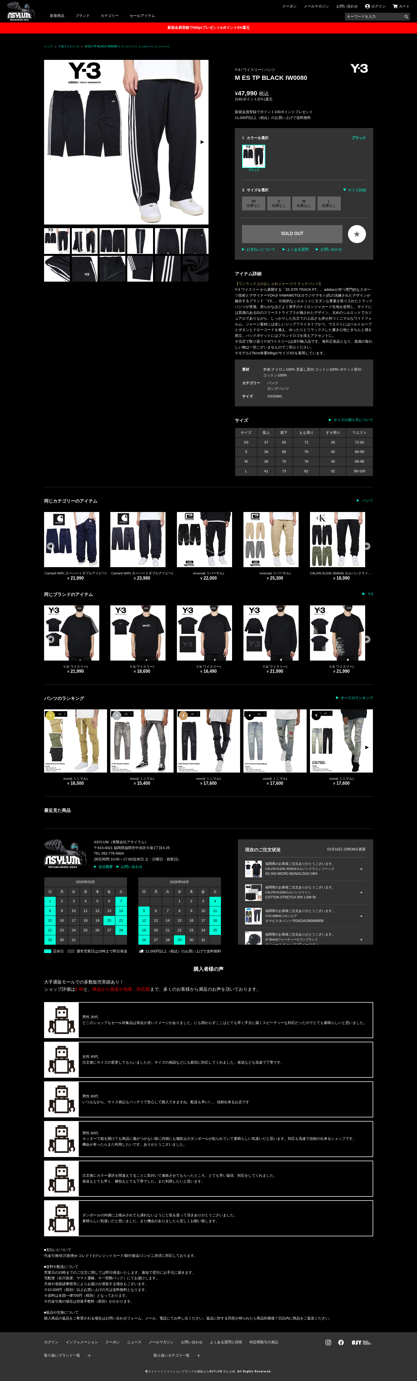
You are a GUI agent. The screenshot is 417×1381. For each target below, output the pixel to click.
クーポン (289, 6)
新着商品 (57, 16)
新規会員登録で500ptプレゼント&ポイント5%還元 (208, 28)
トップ (48, 46)
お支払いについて (260, 249)
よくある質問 (298, 249)
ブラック (253, 158)
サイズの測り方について (353, 420)
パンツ (269, 70)
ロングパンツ (278, 388)
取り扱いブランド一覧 (62, 1355)
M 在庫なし (304, 203)
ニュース (134, 1342)
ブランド (82, 16)
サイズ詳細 (357, 190)
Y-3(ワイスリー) (69, 46)
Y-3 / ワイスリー (248, 70)
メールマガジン (316, 6)
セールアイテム (142, 16)
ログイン (51, 1342)
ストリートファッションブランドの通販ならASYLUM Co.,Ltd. (192, 1371)
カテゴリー (110, 16)
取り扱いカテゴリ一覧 (172, 1355)
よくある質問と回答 (226, 1342)
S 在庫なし (279, 203)
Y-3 (370, 594)
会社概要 (105, 867)
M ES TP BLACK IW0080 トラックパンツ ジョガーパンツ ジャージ (127, 46)
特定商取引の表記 (264, 1342)
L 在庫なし (329, 203)
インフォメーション (82, 1342)
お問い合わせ (347, 6)
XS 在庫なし (253, 203)
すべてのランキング (357, 698)
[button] (202, 142)
